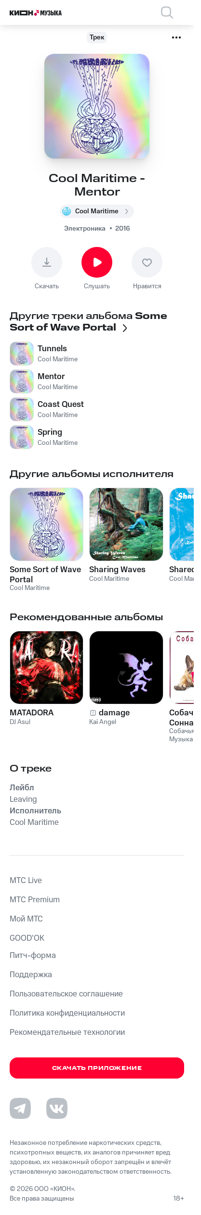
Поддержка (31, 975)
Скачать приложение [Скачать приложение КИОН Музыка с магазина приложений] (97, 1068)
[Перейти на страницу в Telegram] (20, 1108)
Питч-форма (33, 955)
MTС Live (26, 880)
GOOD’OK (27, 938)
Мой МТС (26, 919)
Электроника (85, 228)
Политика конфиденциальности (67, 1013)
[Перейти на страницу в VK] (56, 1108)
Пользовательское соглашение (66, 994)
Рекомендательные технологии (67, 1032)
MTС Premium (35, 900)
